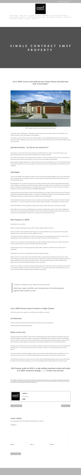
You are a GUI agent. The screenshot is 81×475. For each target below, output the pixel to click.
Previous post (17, 406)
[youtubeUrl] (23, 399)
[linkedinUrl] (24, 399)
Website (52, 444)
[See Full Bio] (28, 396)
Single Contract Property (18, 17)
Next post (65, 406)
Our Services (67, 17)
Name (13, 444)
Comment (14, 425)
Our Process (13, 19)
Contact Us (35, 19)
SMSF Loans (23, 15)
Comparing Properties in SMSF (36, 17)
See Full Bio (25, 396)
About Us (27, 19)
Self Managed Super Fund (54, 17)
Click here (43, 371)
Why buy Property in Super (59, 15)
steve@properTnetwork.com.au (42, 1)
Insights (20, 19)
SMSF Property (14, 15)
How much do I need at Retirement (38, 15)
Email (32, 444)
